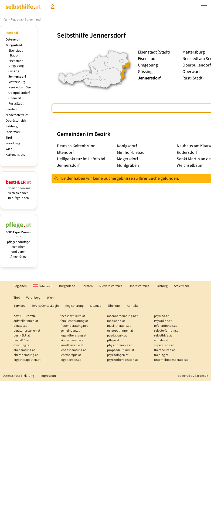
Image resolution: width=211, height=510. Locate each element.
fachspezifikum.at (72, 316)
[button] (204, 7)
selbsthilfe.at (163, 335)
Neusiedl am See (19, 87)
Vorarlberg (13, 143)
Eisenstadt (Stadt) (15, 53)
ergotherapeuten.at (26, 360)
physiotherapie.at (119, 345)
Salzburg (12, 126)
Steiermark (13, 132)
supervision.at (164, 345)
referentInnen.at (165, 326)
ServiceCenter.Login (45, 306)
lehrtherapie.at (70, 355)
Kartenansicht (15, 154)
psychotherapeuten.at (122, 360)
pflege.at (113, 340)
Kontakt (132, 306)
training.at (161, 355)
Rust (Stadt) (16, 103)
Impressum (48, 376)
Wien (9, 149)
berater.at (20, 326)
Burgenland (33, 19)
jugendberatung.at (73, 335)
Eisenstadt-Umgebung (16, 63)
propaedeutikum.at (120, 350)
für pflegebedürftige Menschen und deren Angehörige (18, 242)
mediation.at (116, 321)
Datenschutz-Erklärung (18, 376)
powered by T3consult (193, 376)
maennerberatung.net (122, 316)
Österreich (13, 39)
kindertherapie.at (72, 340)
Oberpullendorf (19, 93)
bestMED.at (21, 340)
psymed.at (161, 316)
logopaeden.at (70, 360)
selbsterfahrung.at (166, 330)
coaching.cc (21, 345)
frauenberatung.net (74, 326)
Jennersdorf (17, 76)
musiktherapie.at (119, 326)
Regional (17, 19)
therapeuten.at (164, 350)
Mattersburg (16, 82)
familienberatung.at (74, 321)
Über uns (114, 306)
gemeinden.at (70, 330)
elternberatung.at (25, 355)
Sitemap (95, 306)
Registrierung (74, 306)
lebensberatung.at (73, 350)
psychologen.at (117, 355)
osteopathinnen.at (120, 330)
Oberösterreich (16, 120)
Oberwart (14, 98)
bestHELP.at (21, 335)
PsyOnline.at (163, 321)
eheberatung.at (24, 350)
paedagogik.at (117, 335)
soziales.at (161, 340)
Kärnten (11, 109)
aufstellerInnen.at (25, 321)
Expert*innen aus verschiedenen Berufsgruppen (18, 190)
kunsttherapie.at (71, 345)
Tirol (9, 137)
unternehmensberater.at (171, 360)
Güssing (13, 71)
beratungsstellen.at (26, 330)
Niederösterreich (17, 115)
